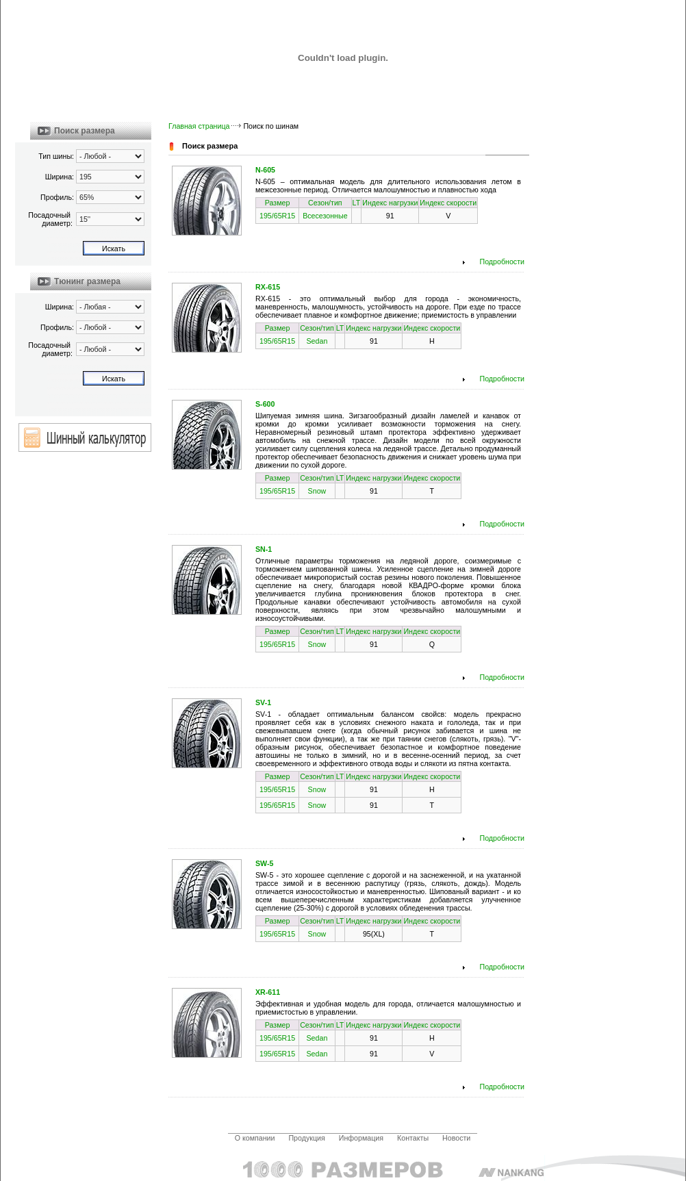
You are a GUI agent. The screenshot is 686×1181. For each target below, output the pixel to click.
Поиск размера (84, 131)
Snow (317, 491)
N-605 (265, 170)
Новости (456, 1138)
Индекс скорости (448, 203)
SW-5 (264, 863)
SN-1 (263, 549)
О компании (255, 1138)
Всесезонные (325, 216)
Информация (361, 1138)
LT (357, 203)
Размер (277, 203)
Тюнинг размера (87, 281)
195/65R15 (277, 216)
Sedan (317, 341)
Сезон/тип (325, 203)
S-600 (265, 404)
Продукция (306, 1138)
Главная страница (198, 126)
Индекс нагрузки (390, 203)
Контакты (413, 1138)
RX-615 (267, 287)
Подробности (502, 261)
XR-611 (267, 992)
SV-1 (263, 702)
